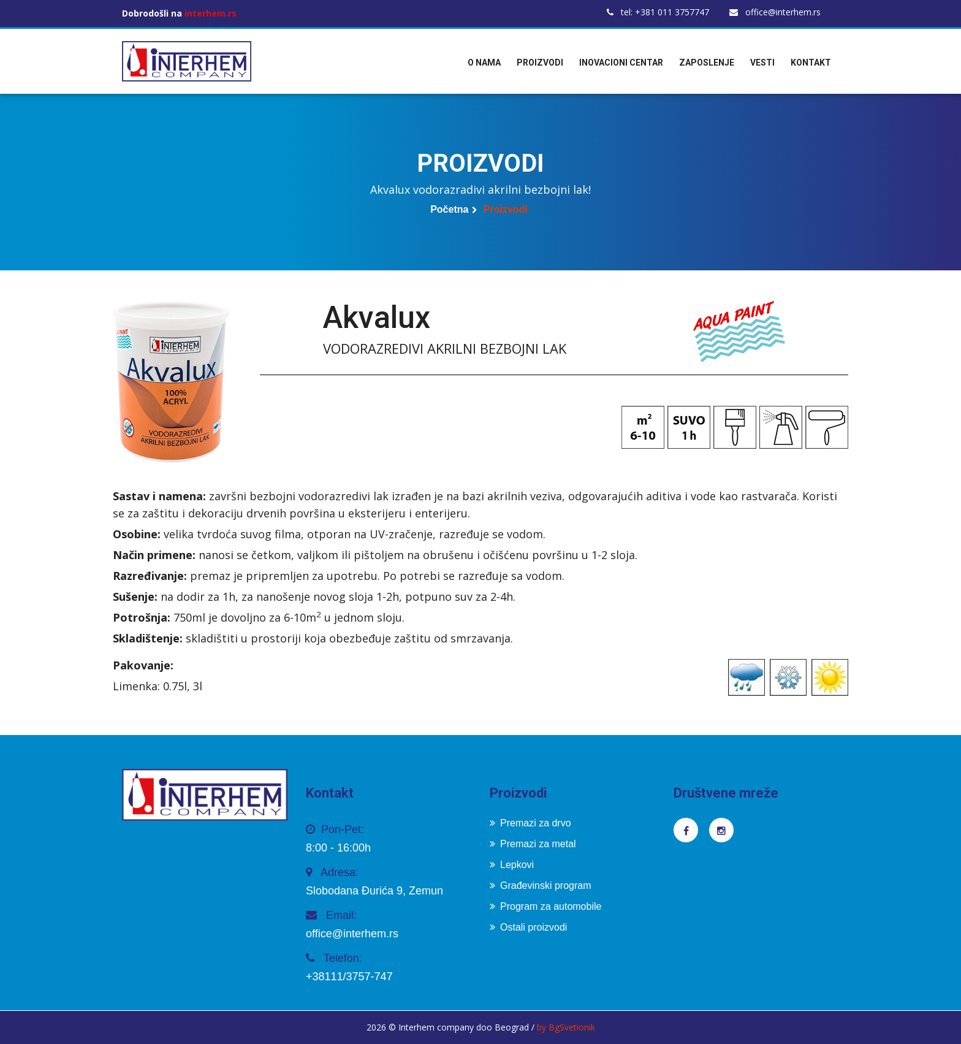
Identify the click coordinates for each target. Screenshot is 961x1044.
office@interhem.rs (775, 12)
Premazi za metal (533, 844)
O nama (484, 62)
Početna (449, 209)
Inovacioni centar (621, 62)
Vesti (762, 62)
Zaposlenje (706, 62)
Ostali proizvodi (528, 927)
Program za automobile (545, 906)
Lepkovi (512, 864)
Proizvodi (540, 62)
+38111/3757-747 (349, 976)
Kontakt (811, 62)
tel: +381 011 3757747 (658, 12)
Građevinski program (540, 885)
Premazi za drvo (530, 823)
